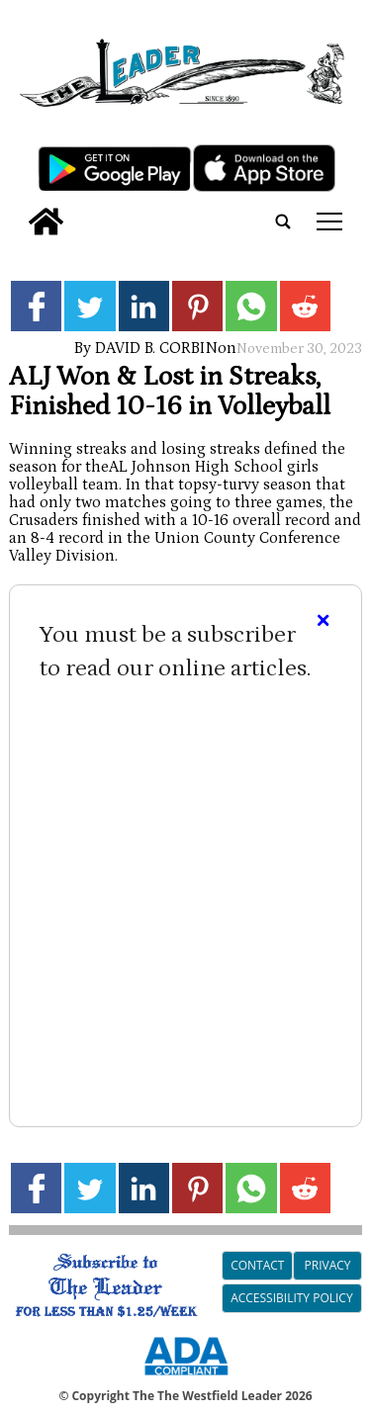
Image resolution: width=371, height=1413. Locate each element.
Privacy (328, 1265)
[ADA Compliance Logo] (186, 1378)
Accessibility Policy (291, 1297)
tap (329, 221)
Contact (257, 1265)
